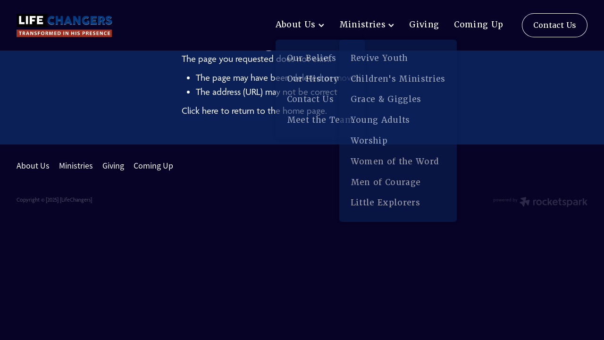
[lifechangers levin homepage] (74, 25)
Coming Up (478, 24)
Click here (200, 110)
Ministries (366, 24)
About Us (300, 24)
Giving (424, 24)
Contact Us (554, 25)
